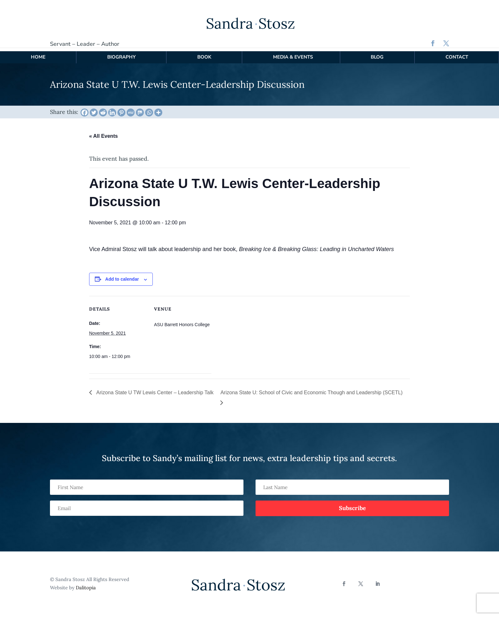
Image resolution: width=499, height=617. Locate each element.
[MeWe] (131, 109)
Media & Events (293, 53)
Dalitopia (86, 584)
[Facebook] (84, 109)
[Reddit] (103, 109)
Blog (377, 53)
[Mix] (140, 109)
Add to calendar (122, 275)
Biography (121, 53)
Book (204, 53)
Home (38, 53)
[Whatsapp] (149, 109)
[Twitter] (94, 109)
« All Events (103, 132)
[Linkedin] (112, 109)
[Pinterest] (121, 109)
